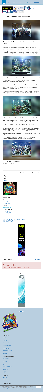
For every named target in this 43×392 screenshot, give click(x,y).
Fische (4, 359)
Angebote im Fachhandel (7, 345)
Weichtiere (4, 371)
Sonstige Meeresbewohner (7, 366)
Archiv (9, 2)
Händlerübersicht (5, 347)
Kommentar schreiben (6, 203)
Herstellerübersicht (6, 348)
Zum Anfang (38, 259)
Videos (4, 343)
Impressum (5, 384)
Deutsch (4, 337)
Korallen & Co (5, 361)
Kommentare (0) (5, 201)
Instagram (5, 380)
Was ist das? (5, 372)
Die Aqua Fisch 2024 (6, 211)
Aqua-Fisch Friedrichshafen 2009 (8, 213)
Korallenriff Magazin (6, 342)
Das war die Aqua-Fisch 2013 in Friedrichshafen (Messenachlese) (14, 214)
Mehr (31, 2)
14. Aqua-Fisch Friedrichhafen (8, 221)
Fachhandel (21, 2)
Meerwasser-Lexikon (6, 358)
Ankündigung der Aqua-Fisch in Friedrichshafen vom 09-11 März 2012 (14, 219)
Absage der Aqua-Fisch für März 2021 (9, 220)
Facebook (5, 379)
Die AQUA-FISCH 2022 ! (7, 212)
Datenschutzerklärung (5, 388)
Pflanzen (4, 364)
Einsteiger (26, 2)
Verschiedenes (5, 369)
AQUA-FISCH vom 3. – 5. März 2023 (9, 217)
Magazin (15, 2)
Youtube (5, 377)
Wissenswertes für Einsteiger (8, 350)
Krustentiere (5, 363)
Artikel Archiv (5, 340)
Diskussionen (5, 353)
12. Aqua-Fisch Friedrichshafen (8, 218)
